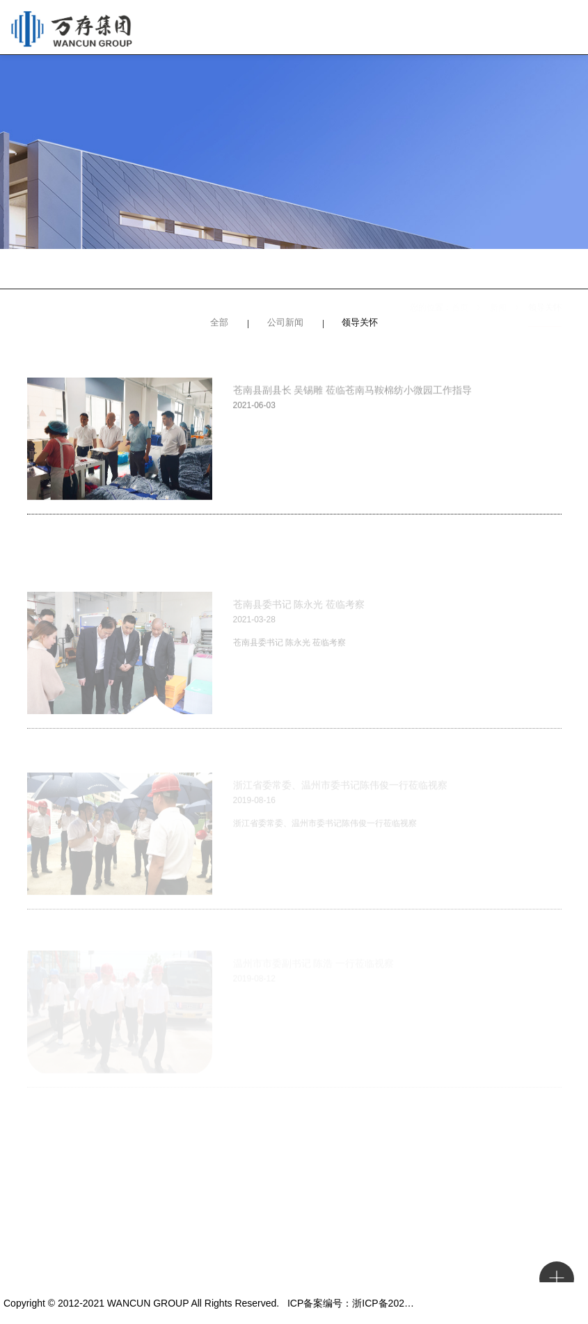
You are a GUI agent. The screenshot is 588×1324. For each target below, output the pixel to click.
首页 (460, 271)
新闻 (498, 271)
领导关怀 (545, 271)
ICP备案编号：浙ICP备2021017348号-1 (374, 1303)
